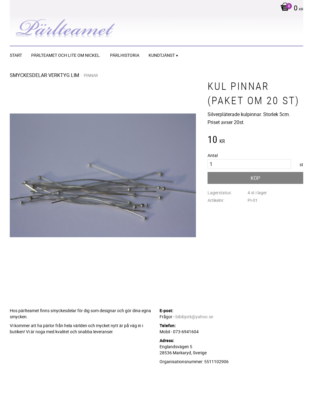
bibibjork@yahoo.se (194, 316)
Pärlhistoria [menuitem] (124, 55)
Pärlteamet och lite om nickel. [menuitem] (66, 55)
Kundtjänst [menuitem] (162, 55)
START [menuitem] (16, 55)
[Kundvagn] (290, 8)
